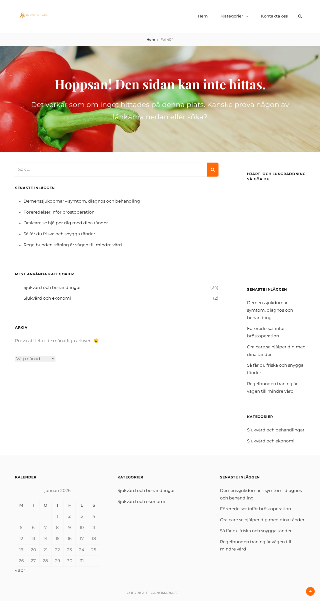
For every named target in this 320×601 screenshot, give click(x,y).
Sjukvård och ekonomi (47, 298)
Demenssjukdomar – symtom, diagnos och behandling (82, 201)
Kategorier (232, 16)
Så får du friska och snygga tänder (59, 233)
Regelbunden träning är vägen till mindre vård (73, 244)
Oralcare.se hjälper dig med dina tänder (66, 222)
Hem (203, 16)
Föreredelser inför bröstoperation (59, 212)
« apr (20, 570)
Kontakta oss (274, 16)
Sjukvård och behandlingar (52, 287)
